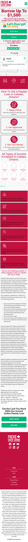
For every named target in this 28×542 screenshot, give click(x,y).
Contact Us (14, 471)
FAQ (14, 473)
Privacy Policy (14, 480)
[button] (26, 3)
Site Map (14, 482)
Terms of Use (14, 484)
